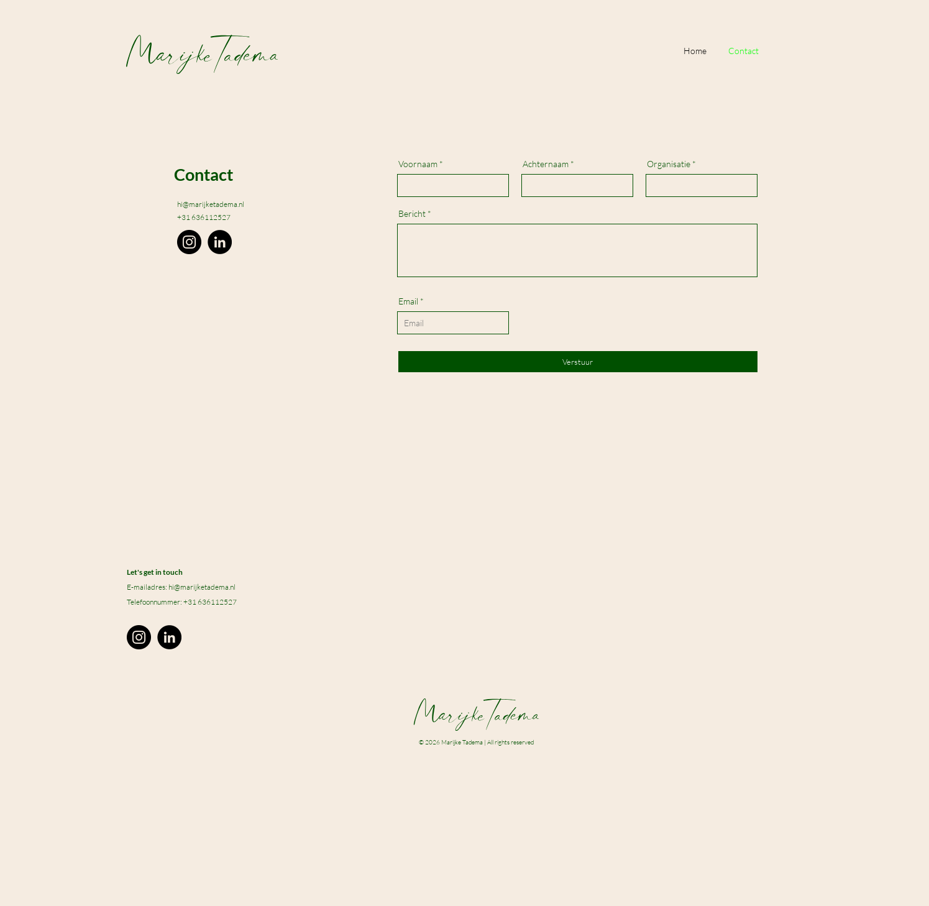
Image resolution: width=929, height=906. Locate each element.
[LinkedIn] (220, 242)
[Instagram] (189, 242)
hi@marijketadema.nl (210, 204)
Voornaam (417, 164)
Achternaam (546, 164)
